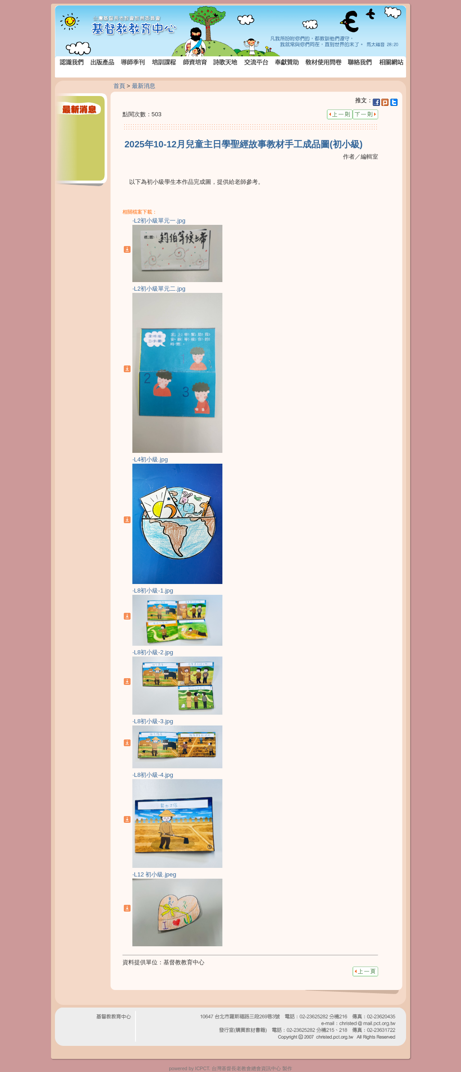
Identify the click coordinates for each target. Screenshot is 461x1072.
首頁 (119, 85)
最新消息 (143, 85)
